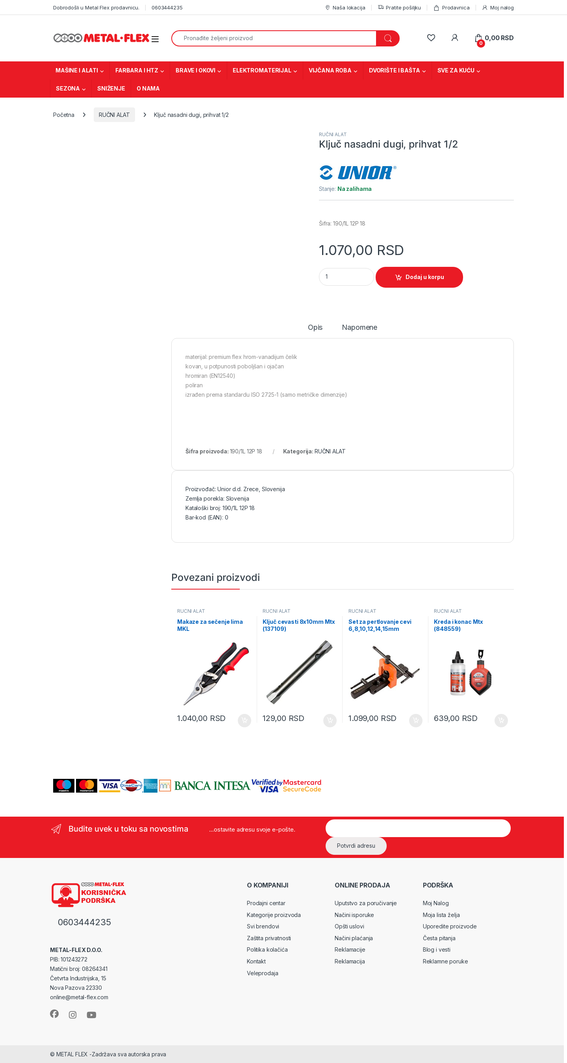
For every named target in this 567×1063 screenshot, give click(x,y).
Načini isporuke (354, 914)
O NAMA (148, 88)
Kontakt (256, 961)
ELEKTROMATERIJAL (262, 70)
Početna (63, 114)
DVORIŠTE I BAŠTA (394, 70)
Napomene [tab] (359, 327)
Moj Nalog (436, 903)
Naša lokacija (344, 7)
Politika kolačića (267, 949)
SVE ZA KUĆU (455, 70)
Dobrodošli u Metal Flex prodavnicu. (96, 7)
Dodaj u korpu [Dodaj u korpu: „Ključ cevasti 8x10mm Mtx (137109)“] (330, 720)
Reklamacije (350, 949)
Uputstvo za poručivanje (366, 903)
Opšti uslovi (349, 926)
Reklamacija (350, 961)
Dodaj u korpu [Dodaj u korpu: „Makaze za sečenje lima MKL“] (244, 720)
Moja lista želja (441, 914)
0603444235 (167, 7)
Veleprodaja (262, 973)
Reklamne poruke (445, 961)
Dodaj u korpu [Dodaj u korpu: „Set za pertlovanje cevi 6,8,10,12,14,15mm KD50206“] (415, 720)
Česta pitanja (439, 938)
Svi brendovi (263, 926)
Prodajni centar (266, 903)
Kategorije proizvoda (274, 914)
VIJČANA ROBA (330, 70)
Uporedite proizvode (450, 926)
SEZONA (68, 88)
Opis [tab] (315, 327)
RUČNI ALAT (114, 114)
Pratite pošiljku (399, 7)
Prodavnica (451, 7)
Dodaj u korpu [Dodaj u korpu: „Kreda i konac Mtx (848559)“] (501, 720)
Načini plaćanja (354, 938)
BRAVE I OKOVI (195, 70)
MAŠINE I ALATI (77, 70)
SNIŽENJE (111, 88)
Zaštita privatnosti (269, 938)
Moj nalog (498, 7)
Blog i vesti (436, 949)
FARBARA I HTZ (136, 70)
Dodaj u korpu (425, 277)
